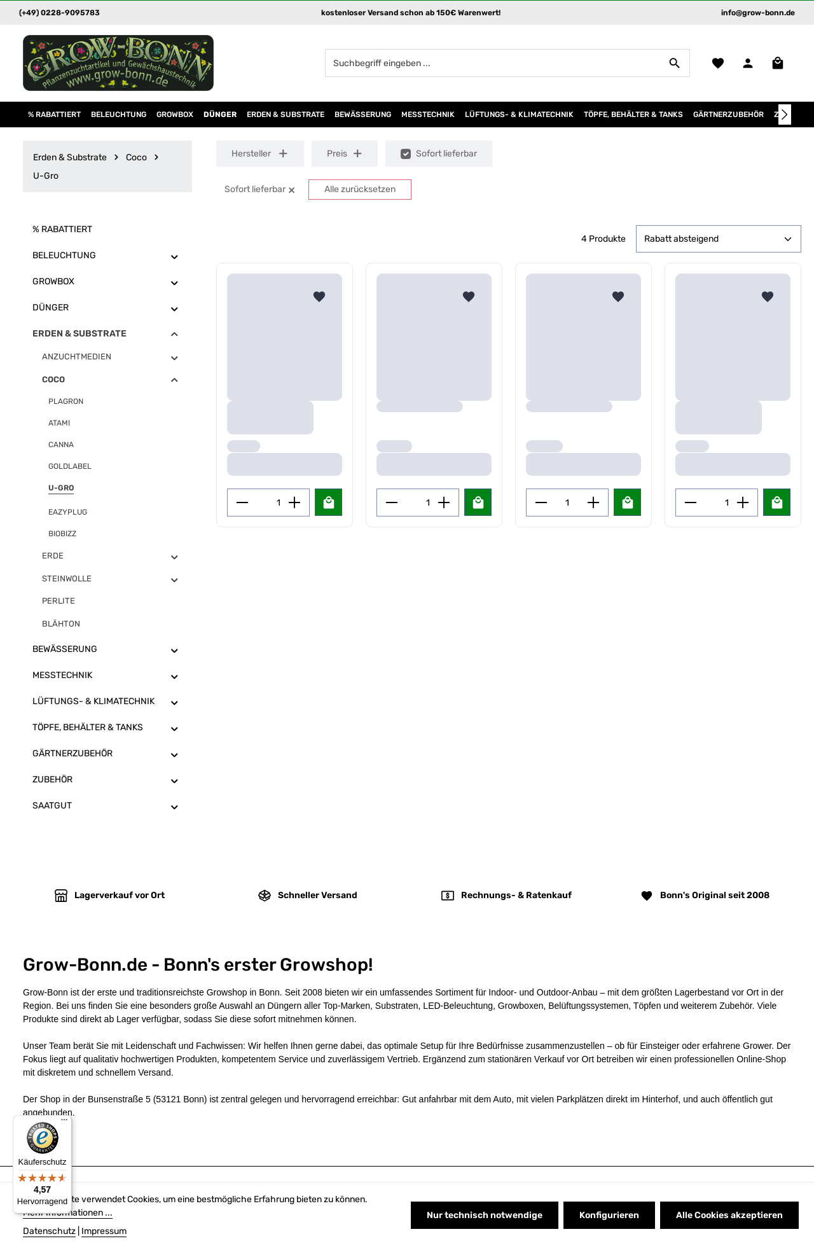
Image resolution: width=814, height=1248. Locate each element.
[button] (174, 256)
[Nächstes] (784, 114)
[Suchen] (675, 63)
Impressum (104, 1231)
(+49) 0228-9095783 (59, 12)
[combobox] (493, 63)
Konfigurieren (609, 1215)
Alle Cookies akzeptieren (729, 1215)
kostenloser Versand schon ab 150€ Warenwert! (410, 12)
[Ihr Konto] (747, 63)
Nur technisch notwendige (484, 1215)
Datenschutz (49, 1231)
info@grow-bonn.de (758, 12)
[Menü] (64, 1122)
